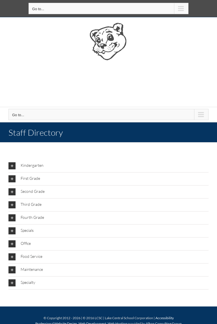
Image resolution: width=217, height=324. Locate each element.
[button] (108, 165)
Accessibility (164, 318)
